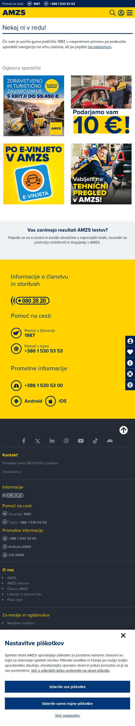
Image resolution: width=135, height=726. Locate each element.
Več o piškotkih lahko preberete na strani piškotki (70, 670)
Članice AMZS (17, 588)
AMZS (11, 577)
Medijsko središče (20, 623)
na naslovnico (99, 46)
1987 (27, 514)
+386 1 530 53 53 (33, 522)
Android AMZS (19, 547)
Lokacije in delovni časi (24, 594)
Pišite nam (15, 599)
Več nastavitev (67, 715)
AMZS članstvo (18, 583)
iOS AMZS (16, 555)
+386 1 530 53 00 (22, 538)
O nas (8, 570)
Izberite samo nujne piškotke (67, 703)
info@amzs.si (12, 471)
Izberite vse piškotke (68, 687)
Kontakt (10, 455)
